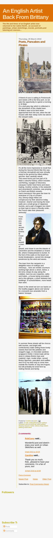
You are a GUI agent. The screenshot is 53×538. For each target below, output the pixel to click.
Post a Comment (25, 475)
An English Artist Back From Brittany (25, 14)
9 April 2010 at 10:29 (32, 452)
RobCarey (30, 438)
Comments (8, 531)
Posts (6, 527)
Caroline (29, 455)
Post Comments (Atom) (39, 484)
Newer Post (23, 479)
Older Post (47, 479)
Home (35, 479)
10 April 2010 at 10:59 (33, 471)
